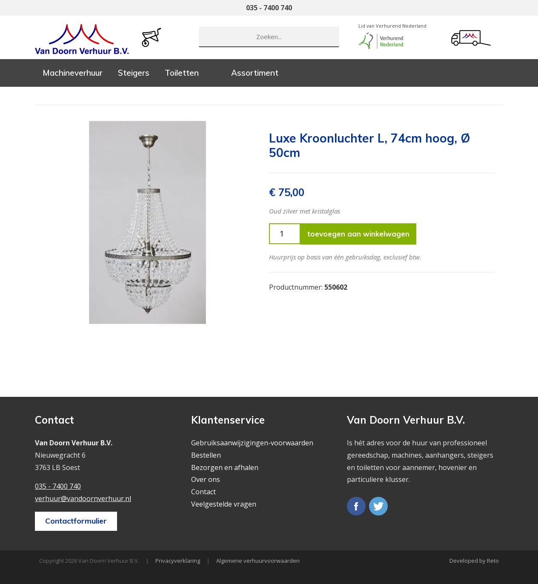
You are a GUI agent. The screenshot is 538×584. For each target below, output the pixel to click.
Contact (203, 491)
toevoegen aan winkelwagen (358, 233)
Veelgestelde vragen (223, 504)
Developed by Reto (474, 560)
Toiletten (182, 73)
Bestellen (206, 455)
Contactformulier (76, 521)
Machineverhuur (73, 73)
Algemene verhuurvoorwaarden (258, 560)
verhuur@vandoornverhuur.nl (83, 498)
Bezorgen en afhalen (224, 467)
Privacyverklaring (177, 560)
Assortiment (254, 73)
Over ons (205, 479)
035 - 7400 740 (269, 7)
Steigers (133, 73)
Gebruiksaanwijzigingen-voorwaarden (252, 442)
